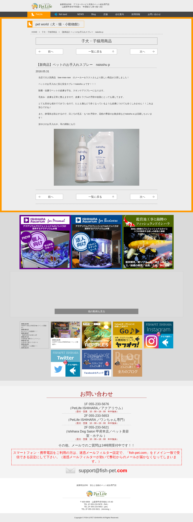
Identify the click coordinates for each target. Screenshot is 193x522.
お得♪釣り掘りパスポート (29, 342)
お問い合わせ (154, 14)
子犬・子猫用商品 (49, 32)
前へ (50, 51)
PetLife (39, 14)
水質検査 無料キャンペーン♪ (30, 338)
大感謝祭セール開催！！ (29, 346)
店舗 (105, 14)
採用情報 (135, 14)
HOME (34, 32)
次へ (142, 51)
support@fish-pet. (103, 470)
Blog (93, 14)
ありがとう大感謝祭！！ (29, 331)
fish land (63, 14)
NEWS (80, 14)
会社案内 (119, 14)
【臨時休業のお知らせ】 (29, 335)
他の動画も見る (96, 311)
